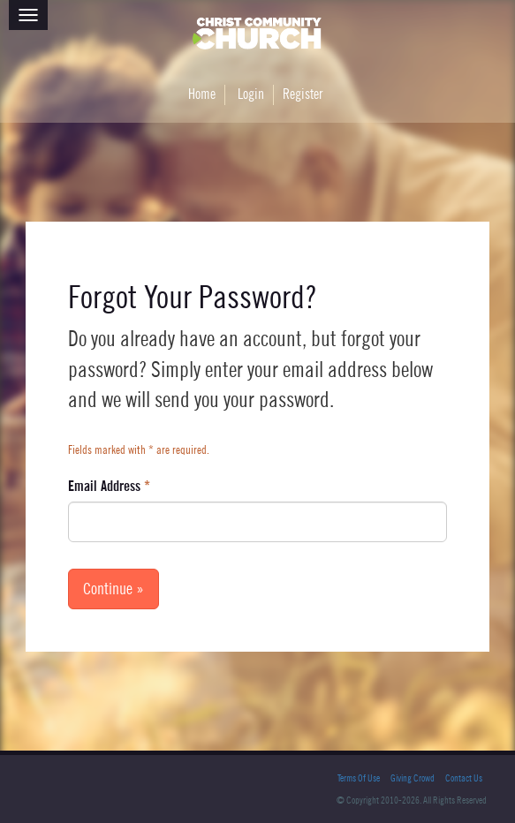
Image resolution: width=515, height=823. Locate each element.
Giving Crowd (412, 778)
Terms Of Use (358, 778)
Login (251, 94)
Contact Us (463, 778)
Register (302, 94)
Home (202, 94)
